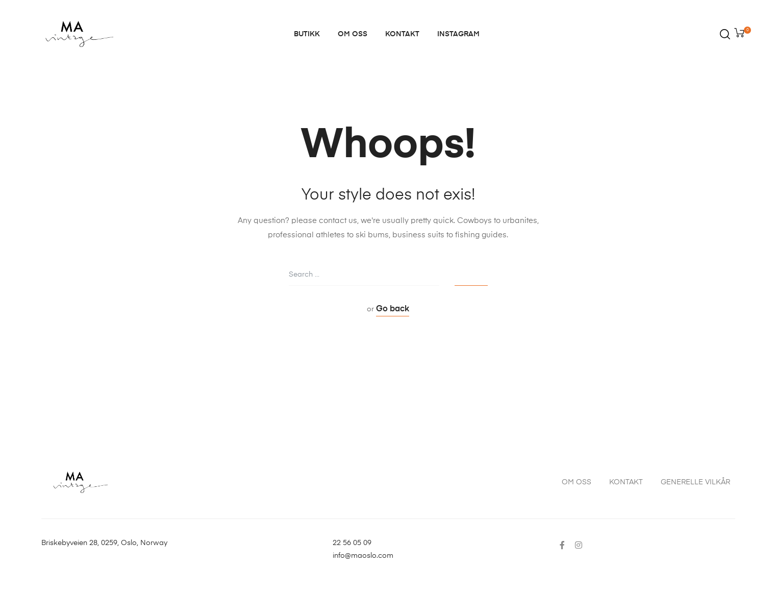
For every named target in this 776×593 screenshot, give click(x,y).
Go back (392, 309)
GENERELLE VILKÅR (695, 482)
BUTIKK (307, 34)
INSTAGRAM (458, 34)
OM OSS (352, 34)
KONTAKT (402, 34)
